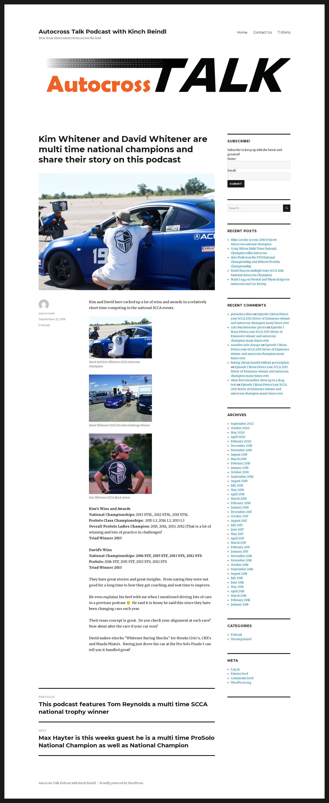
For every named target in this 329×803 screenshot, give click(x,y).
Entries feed (239, 674)
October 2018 (240, 472)
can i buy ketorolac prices (248, 327)
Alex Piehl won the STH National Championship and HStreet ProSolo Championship (255, 262)
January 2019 (239, 468)
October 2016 (239, 565)
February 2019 (240, 463)
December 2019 (241, 446)
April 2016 (237, 591)
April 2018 (237, 494)
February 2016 (240, 600)
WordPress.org (241, 682)
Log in (235, 669)
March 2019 (238, 459)
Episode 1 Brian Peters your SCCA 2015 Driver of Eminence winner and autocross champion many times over (260, 318)
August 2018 (239, 481)
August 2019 (239, 454)
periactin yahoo (241, 314)
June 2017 (237, 529)
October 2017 (239, 516)
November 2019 (241, 450)
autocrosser (47, 313)
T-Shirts (284, 32)
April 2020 (238, 437)
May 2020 (238, 432)
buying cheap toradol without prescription (260, 362)
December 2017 (241, 512)
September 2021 (242, 424)
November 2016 (241, 560)
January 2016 (239, 604)
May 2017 (237, 534)
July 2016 (237, 578)
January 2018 (240, 507)
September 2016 (242, 569)
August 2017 (239, 521)
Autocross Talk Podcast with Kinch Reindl (102, 31)
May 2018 (237, 490)
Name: (231, 159)
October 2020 (240, 428)
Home (242, 32)
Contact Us (262, 32)
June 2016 (237, 582)
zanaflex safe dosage (245, 345)
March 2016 (238, 595)
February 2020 (241, 441)
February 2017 (240, 547)
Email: (231, 170)
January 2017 (239, 551)
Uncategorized (241, 639)
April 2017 (237, 538)
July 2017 (237, 525)
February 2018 (240, 503)
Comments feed (242, 678)
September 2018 (242, 476)
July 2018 (237, 485)
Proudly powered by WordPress (121, 783)
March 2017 (238, 543)
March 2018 (239, 498)
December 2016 (241, 556)
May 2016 (237, 587)
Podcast (44, 325)
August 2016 (239, 573)
